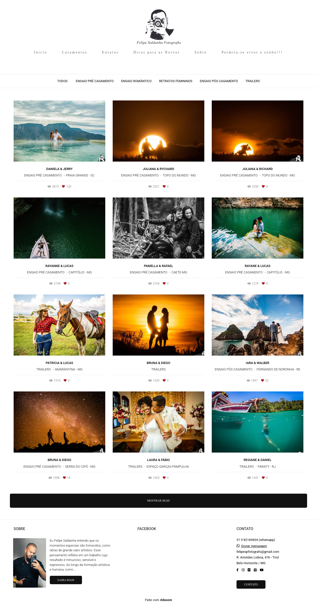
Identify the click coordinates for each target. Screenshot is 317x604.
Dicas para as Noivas (156, 52)
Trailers (252, 81)
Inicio (40, 52)
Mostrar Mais (158, 500)
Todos (62, 81)
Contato (251, 584)
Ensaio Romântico (136, 81)
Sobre (200, 52)
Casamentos (74, 52)
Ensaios (110, 52)
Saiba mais (65, 580)
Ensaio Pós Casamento (219, 81)
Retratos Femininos (175, 81)
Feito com (158, 600)
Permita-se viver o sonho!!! (252, 52)
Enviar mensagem (254, 546)
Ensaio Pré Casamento (95, 81)
